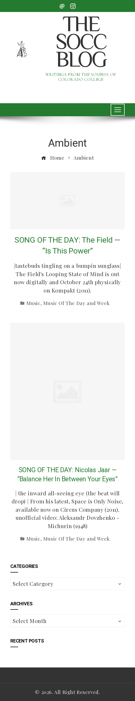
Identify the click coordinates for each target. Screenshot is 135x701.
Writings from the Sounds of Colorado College (80, 77)
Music (33, 303)
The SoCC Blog (80, 44)
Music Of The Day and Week (76, 303)
